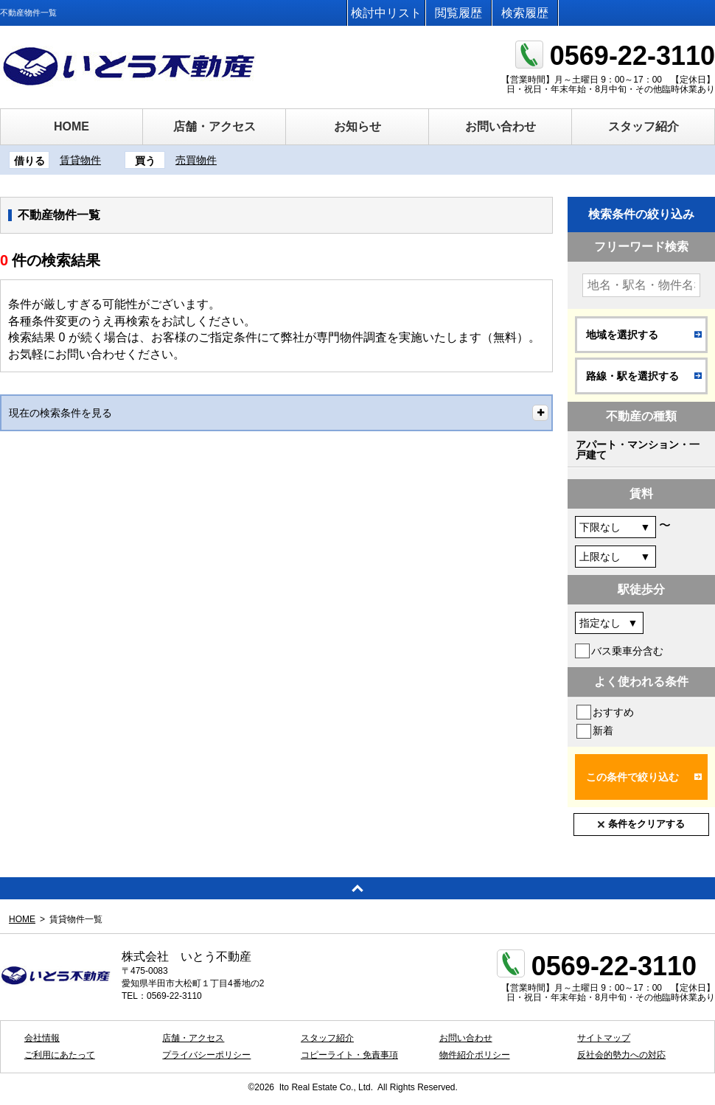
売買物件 (196, 160)
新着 (603, 730)
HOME (71, 126)
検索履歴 (524, 13)
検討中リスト (386, 13)
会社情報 (42, 1038)
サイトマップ (603, 1038)
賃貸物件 (80, 160)
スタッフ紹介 (643, 126)
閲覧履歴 (458, 13)
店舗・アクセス (214, 126)
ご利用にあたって (59, 1055)
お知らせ (357, 126)
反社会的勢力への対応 (621, 1055)
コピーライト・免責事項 (349, 1055)
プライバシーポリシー (206, 1055)
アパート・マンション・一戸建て (638, 450)
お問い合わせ (500, 126)
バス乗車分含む (627, 651)
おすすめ (613, 712)
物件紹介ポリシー (474, 1055)
